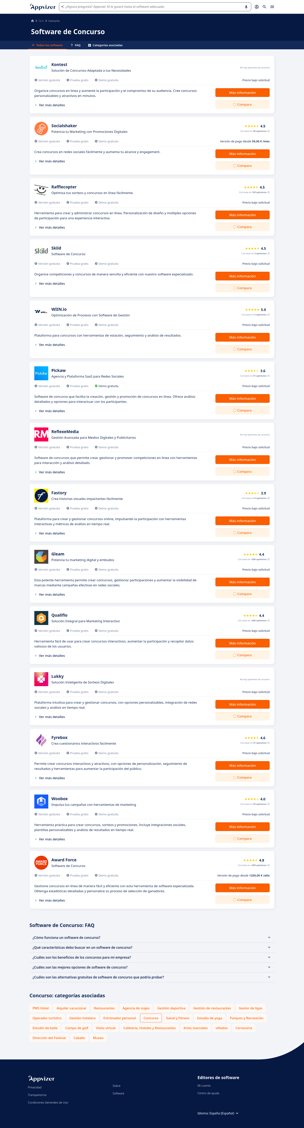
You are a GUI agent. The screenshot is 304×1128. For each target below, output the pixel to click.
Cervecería (244, 1028)
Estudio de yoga (209, 1018)
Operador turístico (47, 1018)
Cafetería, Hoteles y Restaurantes (149, 1028)
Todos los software (47, 45)
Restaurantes (104, 1008)
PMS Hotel (41, 1008)
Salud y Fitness (177, 1018)
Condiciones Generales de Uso (48, 1102)
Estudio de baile (45, 1028)
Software (118, 1093)
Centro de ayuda (208, 1093)
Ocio (41, 21)
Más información (242, 92)
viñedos (221, 1028)
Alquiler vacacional (71, 1008)
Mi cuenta (204, 1085)
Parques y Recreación (246, 1018)
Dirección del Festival (49, 1038)
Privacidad (34, 1087)
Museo (98, 1038)
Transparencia (37, 1095)
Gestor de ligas (250, 1008)
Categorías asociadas (105, 45)
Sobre (116, 1086)
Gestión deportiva (171, 1008)
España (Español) (224, 1113)
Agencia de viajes (136, 1008)
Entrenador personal (119, 1018)
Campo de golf (76, 1028)
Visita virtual (106, 1028)
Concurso (150, 1018)
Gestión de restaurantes (212, 1008)
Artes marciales (195, 1028)
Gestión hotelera (82, 1018)
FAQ (75, 45)
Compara (244, 104)
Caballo (79, 1038)
